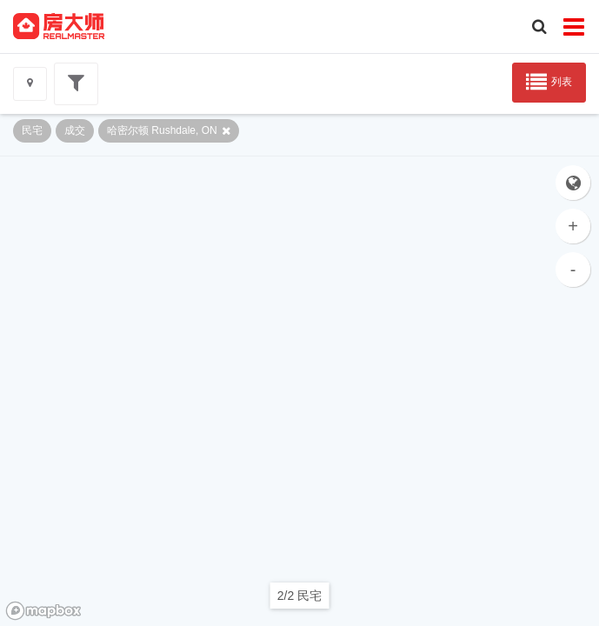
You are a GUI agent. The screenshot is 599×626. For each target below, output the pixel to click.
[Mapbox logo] (43, 611)
